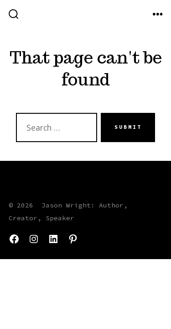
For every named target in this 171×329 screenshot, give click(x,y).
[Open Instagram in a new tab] (33, 239)
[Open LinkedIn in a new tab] (53, 239)
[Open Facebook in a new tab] (14, 239)
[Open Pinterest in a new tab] (73, 239)
